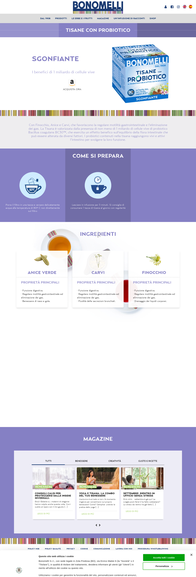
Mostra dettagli (47, 571)
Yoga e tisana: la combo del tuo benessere (97, 494)
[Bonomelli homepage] (98, 7)
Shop (153, 18)
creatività (114, 461)
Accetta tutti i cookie (164, 535)
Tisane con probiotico (98, 30)
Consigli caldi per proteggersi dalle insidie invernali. (53, 495)
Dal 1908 (45, 18)
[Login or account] (165, 6)
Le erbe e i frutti (82, 18)
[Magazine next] (99, 525)
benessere (81, 461)
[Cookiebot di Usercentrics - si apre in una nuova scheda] (19, 571)
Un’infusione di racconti (129, 18)
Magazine (103, 18)
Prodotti (61, 18)
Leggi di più (43, 514)
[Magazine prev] (96, 525)
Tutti (48, 461)
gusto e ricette (147, 461)
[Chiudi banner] (191, 533)
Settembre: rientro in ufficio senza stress (139, 494)
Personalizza (163, 544)
